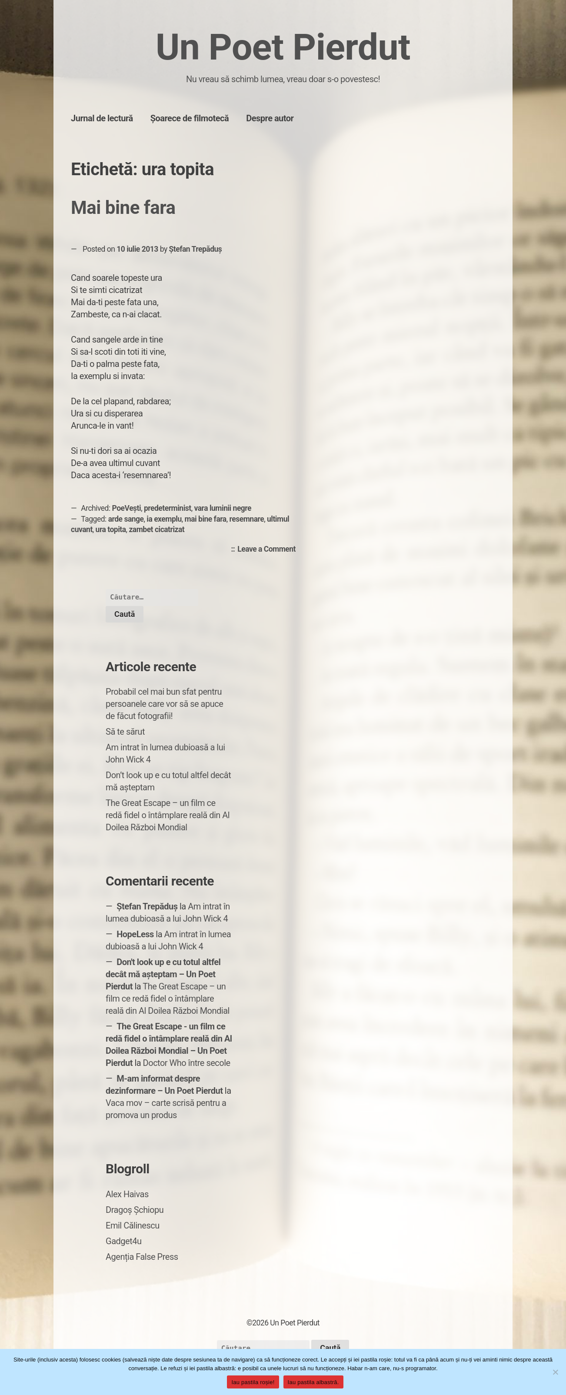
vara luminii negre (223, 508)
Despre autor (269, 118)
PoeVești (126, 508)
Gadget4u (123, 1241)
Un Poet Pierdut (283, 47)
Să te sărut (125, 731)
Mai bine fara (123, 207)
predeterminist (167, 508)
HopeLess (135, 934)
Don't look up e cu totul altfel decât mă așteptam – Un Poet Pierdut (163, 974)
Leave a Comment (268, 549)
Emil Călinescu (133, 1225)
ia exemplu (163, 519)
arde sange (126, 519)
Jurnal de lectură (102, 118)
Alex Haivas (127, 1194)
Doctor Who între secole (186, 1063)
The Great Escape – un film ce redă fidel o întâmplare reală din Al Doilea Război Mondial (168, 815)
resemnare (247, 519)
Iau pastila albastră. (313, 1382)
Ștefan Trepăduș (195, 249)
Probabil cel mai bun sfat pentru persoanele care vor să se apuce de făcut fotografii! (164, 703)
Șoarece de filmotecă (189, 118)
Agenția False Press (142, 1257)
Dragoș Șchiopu (134, 1210)
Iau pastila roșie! (252, 1382)
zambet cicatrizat (156, 529)
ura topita (111, 529)
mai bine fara (205, 519)
